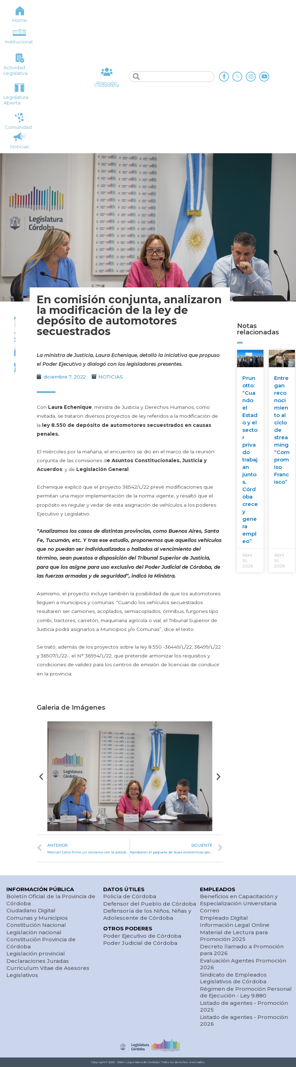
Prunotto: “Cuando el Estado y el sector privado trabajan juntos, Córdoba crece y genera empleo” (250, 459)
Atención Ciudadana (106, 84)
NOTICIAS (110, 377)
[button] (41, 776)
